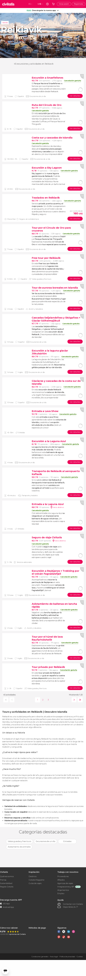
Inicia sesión (64, 4)
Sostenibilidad (6, 883)
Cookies (80, 957)
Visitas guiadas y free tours (19, 841)
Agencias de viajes (65, 883)
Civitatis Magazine (36, 880)
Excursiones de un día (45, 841)
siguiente (74, 699)
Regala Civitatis (6, 887)
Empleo (60, 893)
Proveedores (63, 876)
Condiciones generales (39, 957)
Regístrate (78, 4)
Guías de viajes (35, 883)
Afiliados (61, 880)
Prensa (3, 880)
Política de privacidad (67, 957)
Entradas (67, 841)
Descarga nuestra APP (11, 900)
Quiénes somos (7, 876)
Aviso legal (54, 957)
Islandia (5, 23)
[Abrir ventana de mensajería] (5, 970)
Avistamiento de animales (19, 847)
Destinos (32, 876)
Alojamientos (63, 890)
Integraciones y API (65, 887)
